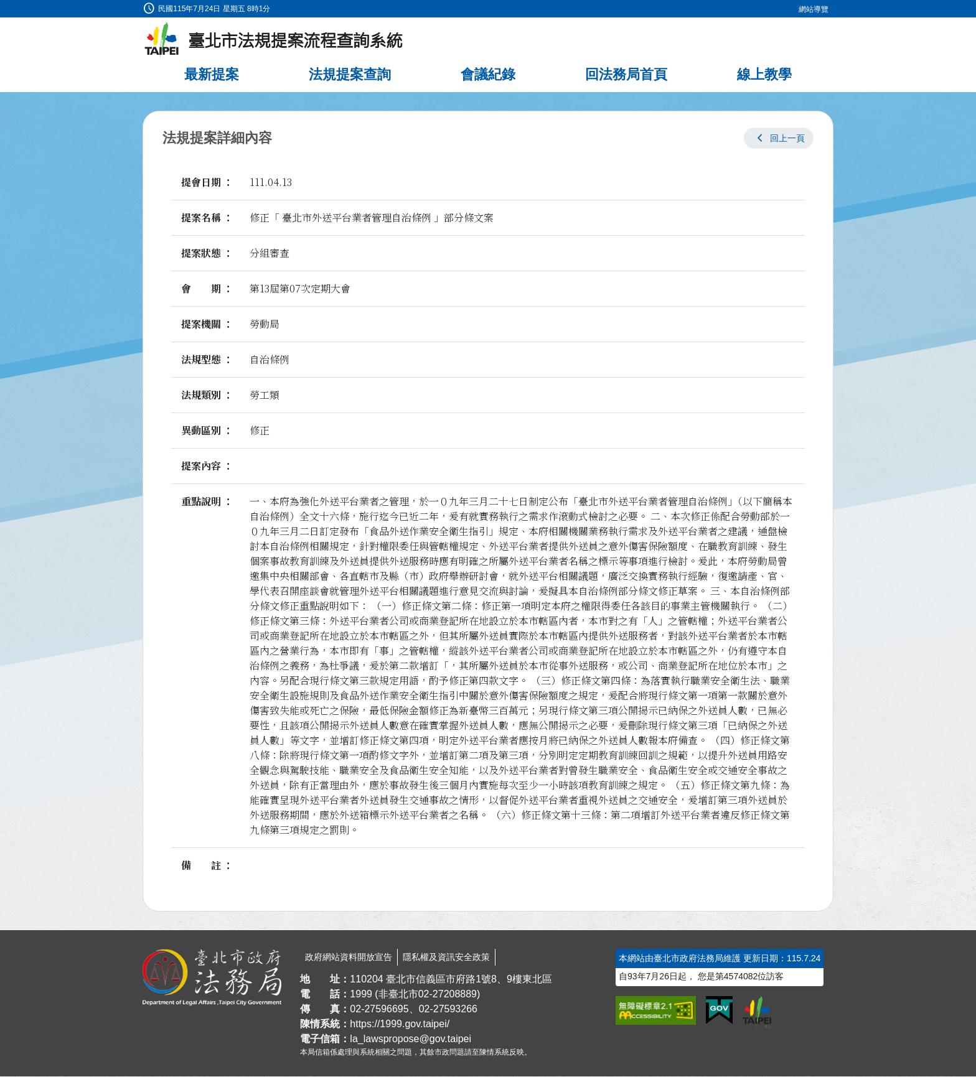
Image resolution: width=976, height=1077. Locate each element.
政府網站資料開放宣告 (348, 958)
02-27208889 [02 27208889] (447, 994)
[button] (779, 138)
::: (4, 7)
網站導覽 (813, 9)
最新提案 (211, 75)
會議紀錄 (488, 75)
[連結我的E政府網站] (719, 1011)
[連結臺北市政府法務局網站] (212, 978)
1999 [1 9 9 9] (361, 994)
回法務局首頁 (626, 75)
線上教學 (764, 75)
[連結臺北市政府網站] (757, 1013)
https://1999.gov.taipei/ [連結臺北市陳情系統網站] (399, 1024)
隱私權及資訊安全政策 (446, 958)
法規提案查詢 (350, 75)
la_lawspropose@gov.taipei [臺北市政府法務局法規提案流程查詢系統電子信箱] (410, 1039)
